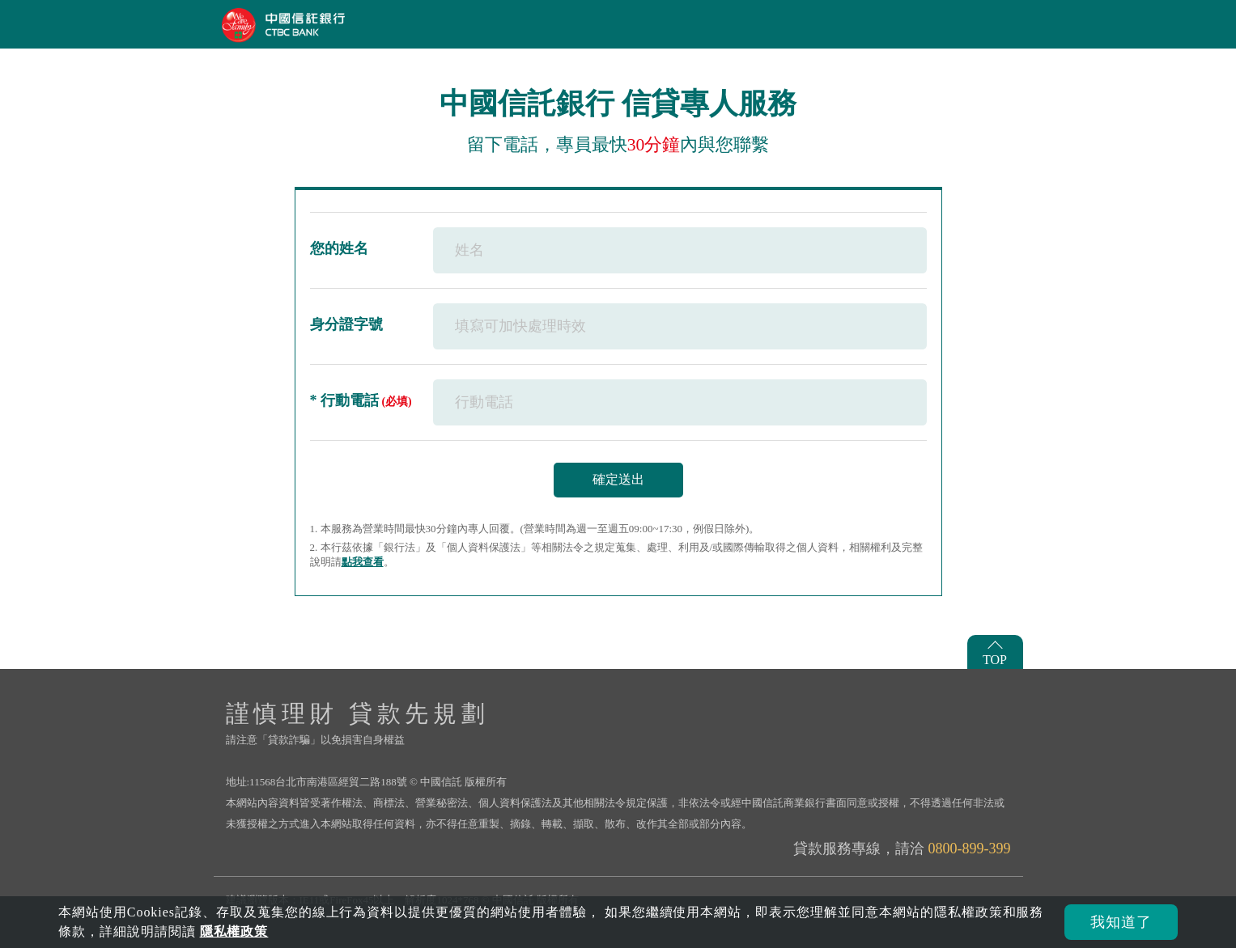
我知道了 (1121, 922)
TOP (995, 660)
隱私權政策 (234, 931)
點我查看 (363, 562)
